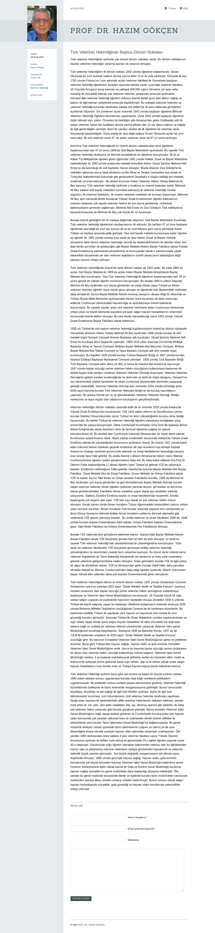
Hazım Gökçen (37, 67)
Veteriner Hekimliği (39, 88)
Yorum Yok (36, 78)
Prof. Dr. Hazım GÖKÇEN (91, 925)
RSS (185, 8)
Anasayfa (77, 8)
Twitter (172, 8)
